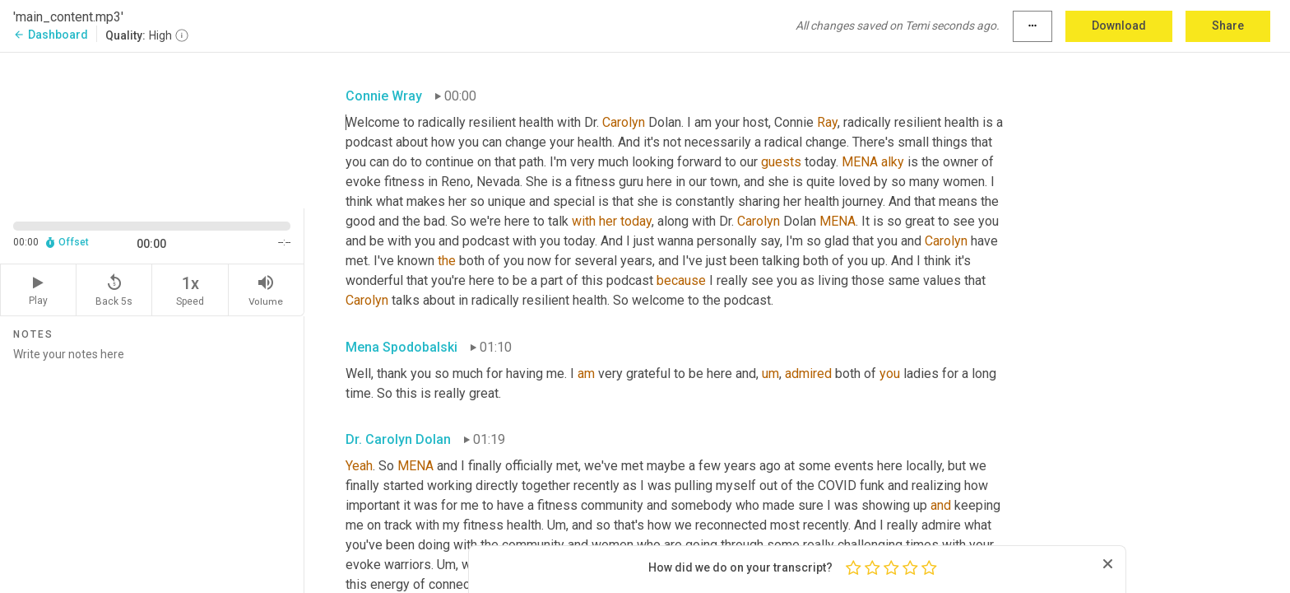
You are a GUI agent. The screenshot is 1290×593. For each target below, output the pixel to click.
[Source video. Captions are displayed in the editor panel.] (152, 129)
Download (1119, 25)
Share (1228, 25)
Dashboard (50, 34)
